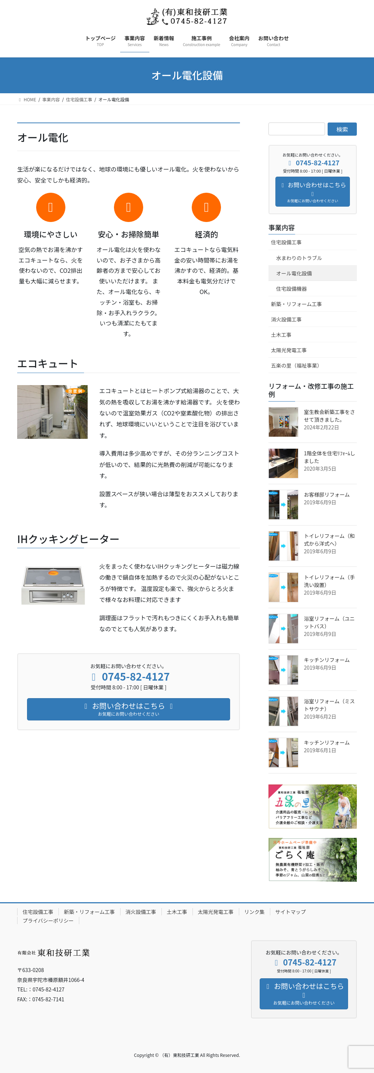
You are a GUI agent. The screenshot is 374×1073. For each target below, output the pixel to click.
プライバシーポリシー (48, 920)
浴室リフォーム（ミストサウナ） (329, 704)
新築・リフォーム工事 (296, 304)
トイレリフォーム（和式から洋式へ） (329, 539)
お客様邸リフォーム (327, 494)
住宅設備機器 (291, 288)
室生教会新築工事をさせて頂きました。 (329, 415)
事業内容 (281, 227)
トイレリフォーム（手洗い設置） (329, 580)
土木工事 (281, 334)
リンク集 (254, 911)
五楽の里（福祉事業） (296, 365)
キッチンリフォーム (327, 659)
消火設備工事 (286, 319)
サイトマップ (290, 911)
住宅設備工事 (286, 242)
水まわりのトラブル (299, 257)
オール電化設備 (294, 273)
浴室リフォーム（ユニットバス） (329, 622)
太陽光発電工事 (289, 350)
